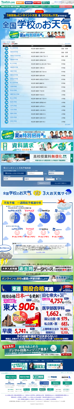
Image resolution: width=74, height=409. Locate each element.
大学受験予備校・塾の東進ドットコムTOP (17, 401)
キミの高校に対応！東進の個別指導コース (14, 395)
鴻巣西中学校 (14, 67)
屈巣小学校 (13, 113)
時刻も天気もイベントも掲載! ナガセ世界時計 (45, 399)
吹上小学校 (13, 98)
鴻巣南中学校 (14, 59)
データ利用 (63, 401)
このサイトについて (31, 401)
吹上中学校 (13, 63)
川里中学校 (13, 86)
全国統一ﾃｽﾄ (56, 1)
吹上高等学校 (14, 48)
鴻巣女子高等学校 (15, 55)
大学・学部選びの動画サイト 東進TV (26, 399)
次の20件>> (68, 43)
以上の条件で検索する (60, 183)
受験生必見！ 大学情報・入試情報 (18, 397)
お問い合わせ (46, 401)
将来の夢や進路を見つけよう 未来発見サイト (52, 397)
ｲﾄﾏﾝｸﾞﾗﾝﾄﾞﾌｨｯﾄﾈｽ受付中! (9, 387)
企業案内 (60, 1)
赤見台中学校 (14, 79)
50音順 (59, 179)
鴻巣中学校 (13, 71)
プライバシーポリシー (54, 401)
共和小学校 (13, 121)
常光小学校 (13, 90)
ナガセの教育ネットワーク (7, 373)
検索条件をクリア (44, 183)
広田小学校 (13, 117)
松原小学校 (13, 102)
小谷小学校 (13, 109)
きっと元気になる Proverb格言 (34, 397)
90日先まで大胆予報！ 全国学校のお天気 (34, 395)
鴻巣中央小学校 (14, 94)
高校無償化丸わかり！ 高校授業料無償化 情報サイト (57, 395)
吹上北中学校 (14, 82)
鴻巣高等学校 (14, 52)
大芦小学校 (13, 105)
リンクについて (39, 401)
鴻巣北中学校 (14, 75)
